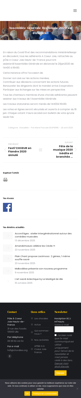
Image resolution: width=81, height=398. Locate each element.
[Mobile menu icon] (75, 11)
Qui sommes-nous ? (41, 332)
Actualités (24, 127)
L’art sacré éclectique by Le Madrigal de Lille (39, 279)
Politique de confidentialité (45, 393)
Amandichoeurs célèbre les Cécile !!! (35, 245)
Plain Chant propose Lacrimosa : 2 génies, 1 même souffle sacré (42, 258)
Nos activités (41, 339)
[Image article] (8, 235)
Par (45, 127)
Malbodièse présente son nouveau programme (41, 268)
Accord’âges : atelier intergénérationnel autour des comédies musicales (43, 235)
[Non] (77, 388)
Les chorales (41, 318)
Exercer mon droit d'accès (62, 365)
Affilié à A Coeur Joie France (40, 349)
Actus (37, 324)
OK (27, 393)
